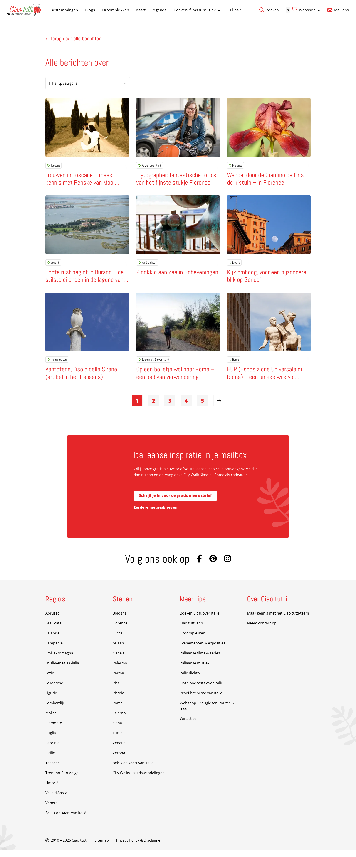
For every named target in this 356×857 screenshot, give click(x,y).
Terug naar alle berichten (73, 38)
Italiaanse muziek (194, 669)
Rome (234, 364)
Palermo (120, 669)
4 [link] (186, 407)
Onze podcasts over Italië (201, 689)
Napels (118, 659)
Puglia (50, 739)
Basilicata (53, 629)
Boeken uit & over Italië (153, 364)
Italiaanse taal (57, 364)
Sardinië (52, 749)
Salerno (119, 719)
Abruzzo (52, 619)
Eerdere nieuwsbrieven (156, 514)
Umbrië (51, 789)
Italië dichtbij (147, 265)
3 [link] (169, 407)
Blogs (90, 9)
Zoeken (269, 9)
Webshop (309, 9)
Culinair (234, 9)
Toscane (53, 165)
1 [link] (137, 407)
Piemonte (53, 729)
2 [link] (153, 407)
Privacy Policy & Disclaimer (139, 847)
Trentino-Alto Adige (62, 779)
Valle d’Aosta (56, 799)
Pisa (116, 689)
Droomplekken (115, 9)
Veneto (51, 809)
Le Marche (54, 689)
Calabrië (52, 639)
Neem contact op (262, 629)
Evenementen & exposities (202, 649)
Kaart (141, 9)
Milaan (118, 649)
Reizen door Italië (149, 165)
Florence (235, 165)
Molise (51, 719)
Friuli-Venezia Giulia (62, 669)
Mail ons (338, 9)
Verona (119, 759)
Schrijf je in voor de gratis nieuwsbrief (175, 502)
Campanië (54, 649)
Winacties (188, 725)
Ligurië (234, 265)
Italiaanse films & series (200, 659)
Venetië (53, 265)
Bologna (120, 619)
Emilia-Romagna (59, 659)
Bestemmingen (64, 9)
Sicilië (50, 759)
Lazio (49, 679)
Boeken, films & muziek (197, 9)
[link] (218, 407)
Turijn (118, 739)
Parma (118, 679)
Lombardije (55, 709)
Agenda (159, 9)
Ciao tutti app (191, 629)
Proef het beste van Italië (201, 699)
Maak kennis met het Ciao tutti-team (278, 619)
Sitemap (102, 847)
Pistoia (118, 699)
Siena (117, 729)
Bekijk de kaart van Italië (65, 819)
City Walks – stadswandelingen (139, 779)
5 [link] (202, 407)
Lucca (117, 639)
